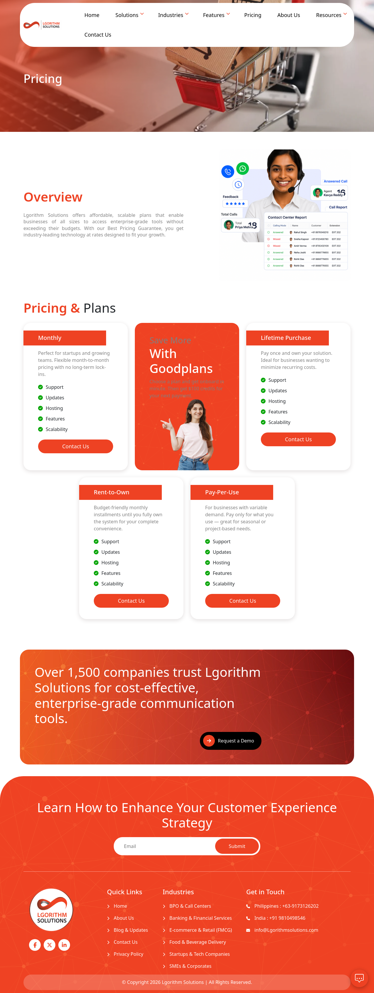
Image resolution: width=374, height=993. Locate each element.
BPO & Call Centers (187, 906)
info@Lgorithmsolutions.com (282, 930)
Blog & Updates (127, 930)
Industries (170, 14)
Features (214, 14)
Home (91, 14)
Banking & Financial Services (197, 918)
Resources (328, 14)
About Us (288, 14)
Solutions (126, 14)
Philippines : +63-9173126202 (282, 906)
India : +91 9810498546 (275, 918)
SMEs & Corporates (187, 966)
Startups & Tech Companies (196, 954)
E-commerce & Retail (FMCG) (197, 930)
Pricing (252, 14)
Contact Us (97, 34)
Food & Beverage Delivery (194, 942)
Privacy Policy (125, 954)
